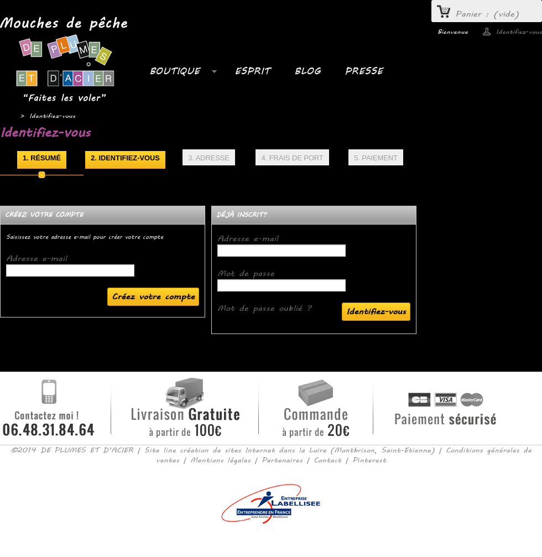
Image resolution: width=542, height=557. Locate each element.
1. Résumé (42, 158)
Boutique (177, 74)
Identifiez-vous (519, 31)
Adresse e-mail (36, 258)
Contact (327, 460)
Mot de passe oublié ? (264, 308)
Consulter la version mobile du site (271, 540)
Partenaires (282, 460)
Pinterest (369, 460)
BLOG (307, 71)
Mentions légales (220, 460)
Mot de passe (245, 273)
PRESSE (364, 71)
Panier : (487, 14)
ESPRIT (252, 71)
